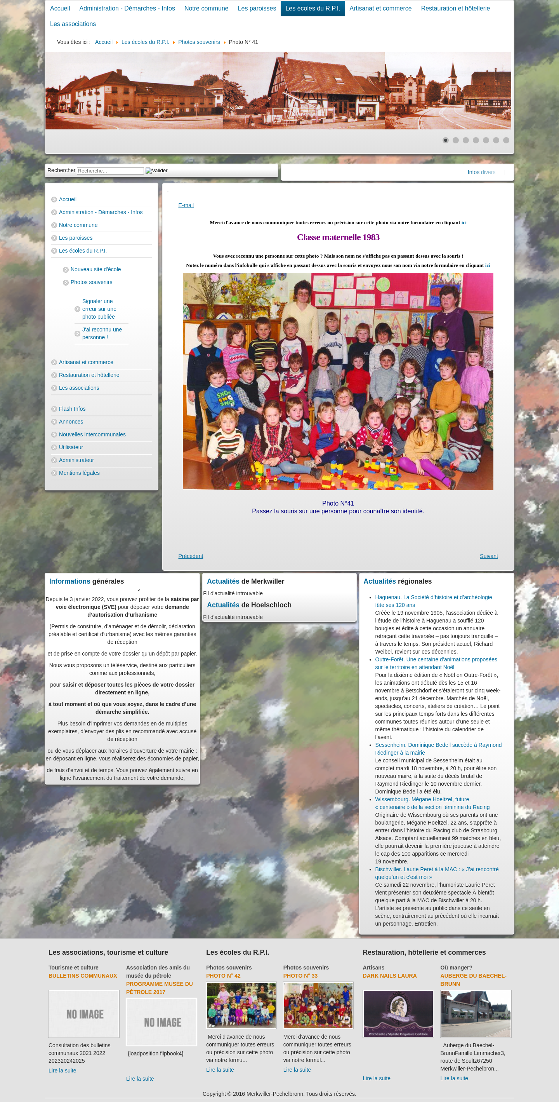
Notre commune (206, 8)
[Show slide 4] (476, 140)
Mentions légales (79, 473)
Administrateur (76, 460)
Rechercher (61, 170)
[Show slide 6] (496, 140)
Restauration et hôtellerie (455, 8)
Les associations (73, 24)
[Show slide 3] (466, 140)
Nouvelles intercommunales (92, 434)
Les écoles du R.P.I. (312, 8)
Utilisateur (71, 447)
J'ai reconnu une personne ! (102, 333)
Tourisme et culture (74, 967)
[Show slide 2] (456, 140)
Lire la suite (62, 1070)
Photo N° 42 (223, 976)
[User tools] (167, 191)
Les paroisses (257, 8)
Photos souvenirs (91, 282)
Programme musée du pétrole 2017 (159, 988)
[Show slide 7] (506, 140)
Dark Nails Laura (390, 976)
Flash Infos (72, 409)
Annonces (71, 421)
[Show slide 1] (446, 140)
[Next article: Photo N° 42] (489, 556)
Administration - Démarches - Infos (127, 8)
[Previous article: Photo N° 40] (191, 556)
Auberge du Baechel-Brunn (474, 980)
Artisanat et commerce (381, 8)
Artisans (374, 967)
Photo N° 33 (300, 976)
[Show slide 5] (486, 140)
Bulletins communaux (83, 976)
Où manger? (456, 967)
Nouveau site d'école (96, 269)
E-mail (186, 205)
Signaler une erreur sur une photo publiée (99, 309)
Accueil (60, 8)
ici (464, 222)
